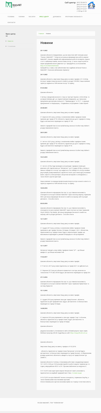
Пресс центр (44, 17)
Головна (11, 17)
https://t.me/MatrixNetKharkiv (49, 66)
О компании (11, 46)
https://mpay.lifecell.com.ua (78, 333)
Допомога (57, 17)
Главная (41, 33)
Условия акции (77, 373)
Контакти (11, 22)
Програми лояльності (73, 17)
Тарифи (21, 17)
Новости (10, 41)
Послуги (32, 17)
